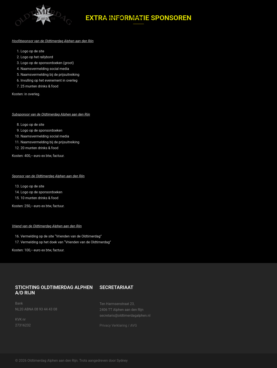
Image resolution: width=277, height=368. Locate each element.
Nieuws (122, 12)
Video (229, 12)
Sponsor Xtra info (188, 12)
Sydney (122, 360)
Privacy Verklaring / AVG (118, 325)
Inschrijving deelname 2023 (151, 12)
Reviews (137, 17)
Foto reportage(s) (114, 17)
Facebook (212, 12)
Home (107, 12)
